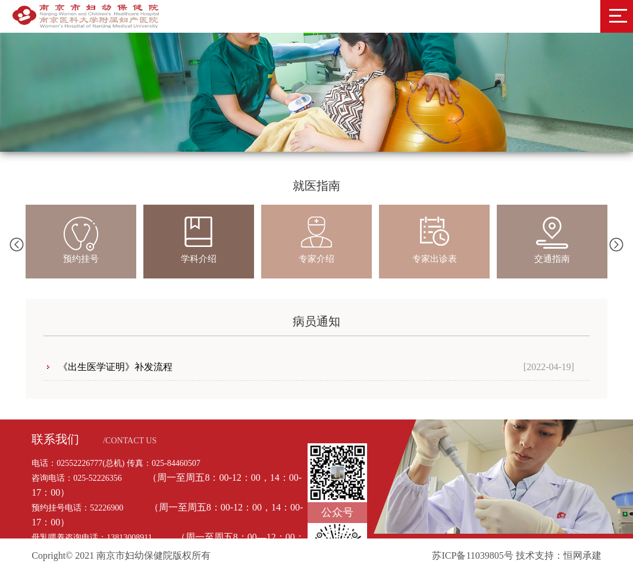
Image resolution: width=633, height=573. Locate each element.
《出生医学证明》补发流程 (115, 367)
